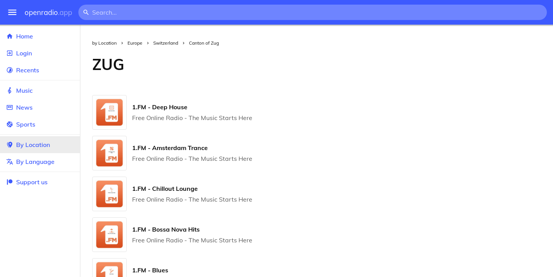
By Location (40, 144)
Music (40, 90)
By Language (40, 161)
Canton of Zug (204, 43)
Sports (40, 124)
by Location (104, 43)
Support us (27, 182)
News (40, 107)
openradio (48, 12)
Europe (134, 43)
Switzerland (165, 43)
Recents (40, 70)
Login (40, 53)
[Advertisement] (345, 64)
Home (40, 36)
